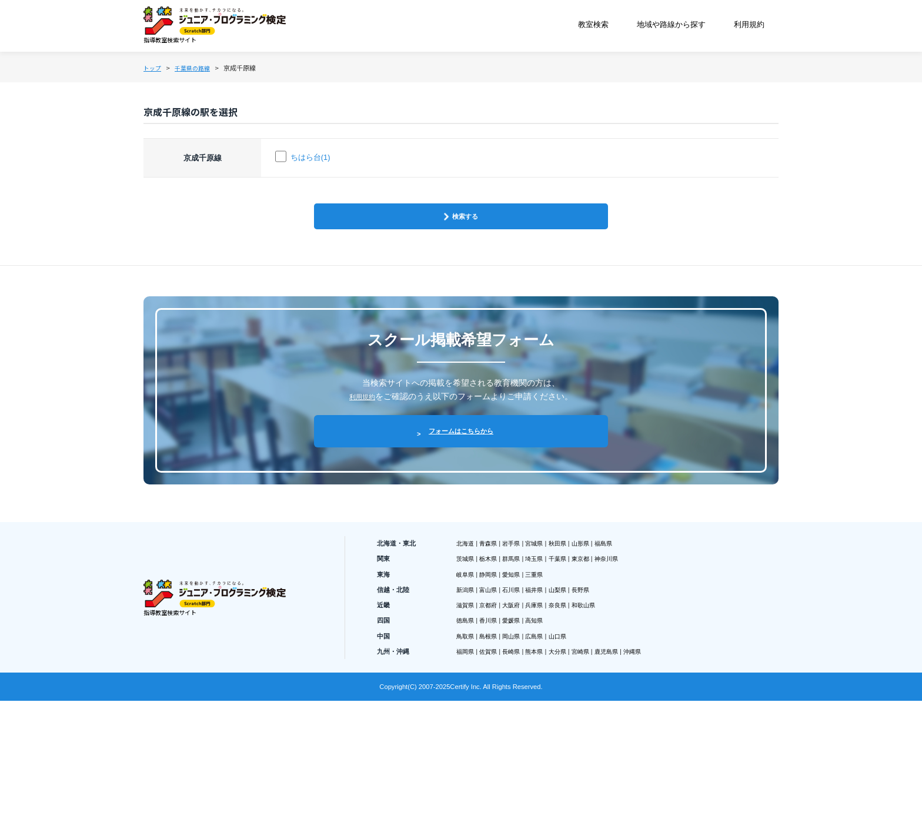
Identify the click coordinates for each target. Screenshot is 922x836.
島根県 (501, 755)
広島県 (564, 755)
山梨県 (595, 697)
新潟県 (469, 697)
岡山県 (532, 755)
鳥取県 (469, 755)
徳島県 (469, 735)
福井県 (564, 697)
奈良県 (595, 716)
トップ (155, 73)
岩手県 (532, 639)
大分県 (595, 774)
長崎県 (532, 774)
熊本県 (564, 774)
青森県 (501, 639)
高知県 (564, 735)
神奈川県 (662, 658)
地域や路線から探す (672, 27)
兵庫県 (564, 716)
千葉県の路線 (209, 73)
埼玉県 (564, 658)
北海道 (469, 639)
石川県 (532, 697)
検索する (467, 258)
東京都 (626, 658)
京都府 (501, 716)
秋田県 (595, 639)
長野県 (626, 697)
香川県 (501, 735)
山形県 (626, 639)
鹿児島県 (662, 774)
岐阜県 (469, 678)
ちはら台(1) (311, 184)
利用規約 (751, 27)
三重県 (564, 678)
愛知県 (532, 678)
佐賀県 (501, 774)
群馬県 (532, 658)
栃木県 (501, 658)
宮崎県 (626, 774)
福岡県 (469, 774)
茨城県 (469, 658)
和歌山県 (630, 716)
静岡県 (501, 678)
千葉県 (595, 658)
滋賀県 (469, 716)
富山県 (501, 697)
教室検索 (593, 27)
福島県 (658, 639)
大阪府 (532, 716)
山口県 (595, 755)
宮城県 (564, 639)
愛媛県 (532, 735)
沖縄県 (697, 774)
